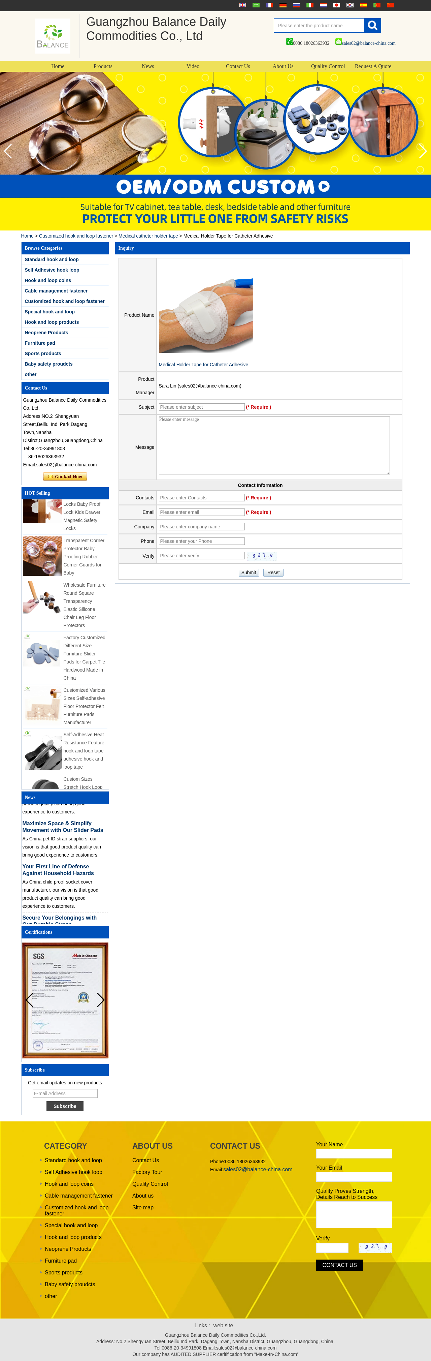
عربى (255, 5)
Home (57, 66)
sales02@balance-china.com (365, 43)
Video (193, 66)
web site (223, 1325)
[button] (423, 151)
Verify (323, 1238)
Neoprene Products (46, 332)
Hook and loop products (52, 322)
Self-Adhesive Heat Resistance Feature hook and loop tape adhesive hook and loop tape (84, 753)
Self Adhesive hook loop (52, 270)
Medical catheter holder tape (148, 236)
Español (362, 5)
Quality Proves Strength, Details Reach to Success (346, 1194)
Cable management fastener (56, 290)
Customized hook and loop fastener (76, 236)
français (268, 5)
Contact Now (65, 476)
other (31, 374)
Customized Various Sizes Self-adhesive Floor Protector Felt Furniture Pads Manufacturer (84, 709)
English (241, 5)
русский (295, 5)
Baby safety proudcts (49, 364)
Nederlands (322, 5)
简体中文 (389, 5)
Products (103, 66)
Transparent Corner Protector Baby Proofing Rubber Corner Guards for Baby (84, 559)
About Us (283, 66)
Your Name (329, 1144)
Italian (309, 5)
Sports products (43, 353)
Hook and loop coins (48, 280)
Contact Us (238, 66)
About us (143, 1196)
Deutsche (282, 5)
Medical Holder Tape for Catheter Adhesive (203, 364)
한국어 (349, 5)
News (148, 66)
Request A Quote (373, 66)
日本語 (335, 5)
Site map (143, 1207)
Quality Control (328, 66)
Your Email (329, 1168)
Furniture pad (40, 343)
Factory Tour (147, 1172)
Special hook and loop (50, 311)
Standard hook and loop (52, 259)
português (376, 5)
